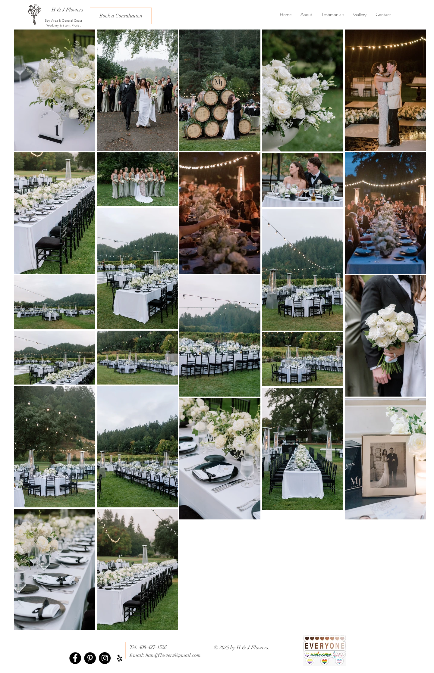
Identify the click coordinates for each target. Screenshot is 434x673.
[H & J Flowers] (67, 9)
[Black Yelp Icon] (119, 658)
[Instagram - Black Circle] (105, 658)
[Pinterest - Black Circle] (90, 658)
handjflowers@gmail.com (173, 655)
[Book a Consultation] (121, 16)
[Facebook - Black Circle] (75, 658)
